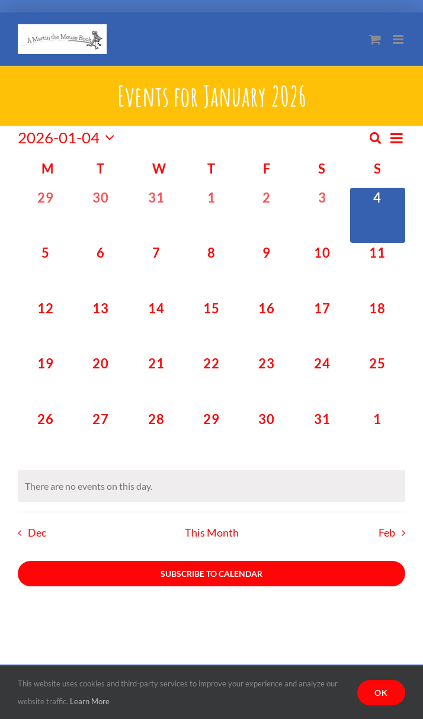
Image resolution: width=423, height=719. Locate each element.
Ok (381, 693)
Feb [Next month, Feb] (387, 533)
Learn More (90, 701)
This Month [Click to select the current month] (212, 533)
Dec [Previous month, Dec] (37, 533)
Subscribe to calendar (211, 574)
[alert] (211, 486)
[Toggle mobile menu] (399, 39)
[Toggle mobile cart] (375, 39)
